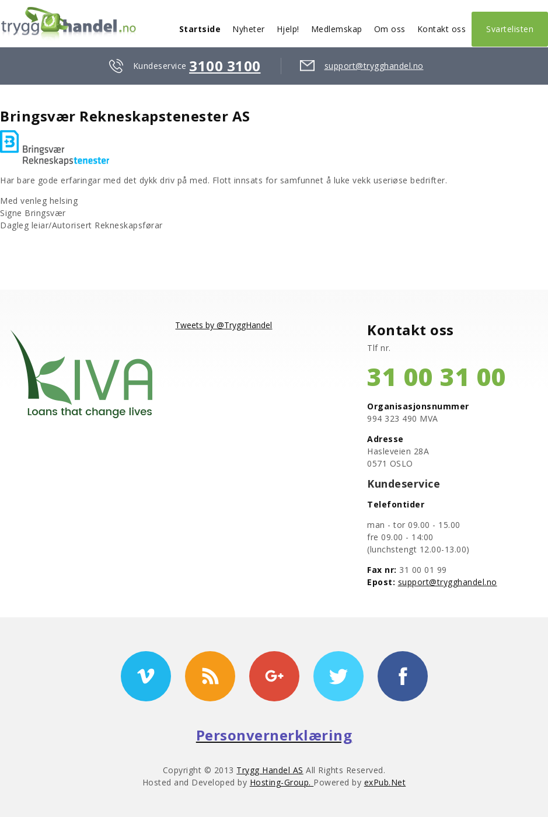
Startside (200, 28)
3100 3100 (225, 65)
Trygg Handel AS (269, 770)
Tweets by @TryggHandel (223, 325)
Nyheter (248, 28)
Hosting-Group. (282, 782)
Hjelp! (288, 28)
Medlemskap (336, 28)
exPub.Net (385, 782)
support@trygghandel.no (374, 65)
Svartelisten (509, 28)
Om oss (390, 28)
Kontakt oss (441, 28)
